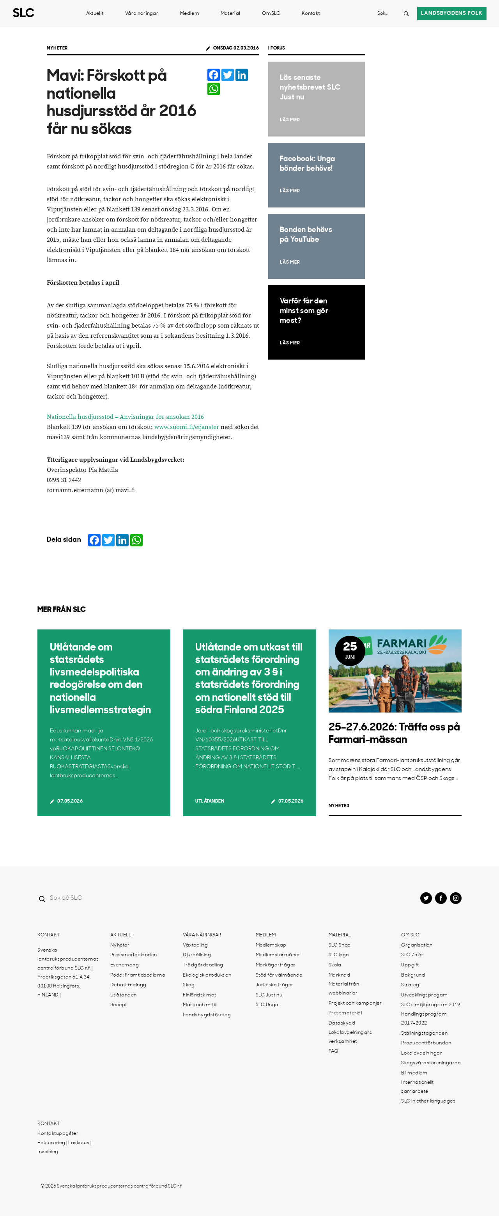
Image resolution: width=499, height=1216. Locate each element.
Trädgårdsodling (203, 965)
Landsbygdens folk (452, 13)
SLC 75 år (412, 955)
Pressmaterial (345, 1013)
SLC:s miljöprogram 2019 (430, 1005)
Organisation (416, 945)
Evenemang (124, 965)
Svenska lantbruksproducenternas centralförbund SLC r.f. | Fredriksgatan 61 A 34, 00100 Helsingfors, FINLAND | (68, 973)
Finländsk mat (199, 995)
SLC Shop (340, 945)
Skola (335, 965)
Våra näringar (141, 13)
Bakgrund (413, 975)
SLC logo (339, 955)
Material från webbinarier (344, 989)
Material (230, 13)
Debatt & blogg (128, 985)
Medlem (189, 13)
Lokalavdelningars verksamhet (350, 1037)
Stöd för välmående (279, 975)
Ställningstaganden (424, 1033)
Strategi (410, 985)
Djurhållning (197, 955)
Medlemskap (271, 945)
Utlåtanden (209, 801)
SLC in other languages (428, 1101)
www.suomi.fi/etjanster (186, 427)
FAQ (333, 1051)
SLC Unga (267, 1005)
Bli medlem (414, 1073)
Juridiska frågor (275, 985)
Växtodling (195, 945)
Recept (118, 1005)
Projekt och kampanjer (355, 1003)
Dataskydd (342, 1023)
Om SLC (271, 13)
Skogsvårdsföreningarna (431, 1063)
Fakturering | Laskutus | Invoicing (64, 1147)
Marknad (339, 975)
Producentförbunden (426, 1043)
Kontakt (311, 13)
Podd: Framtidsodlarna (138, 975)
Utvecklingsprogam (424, 995)
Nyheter (57, 48)
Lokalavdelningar (421, 1053)
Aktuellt (94, 13)
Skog (189, 985)
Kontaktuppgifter (57, 1133)
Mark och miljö (199, 1005)
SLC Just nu (269, 995)
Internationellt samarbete (417, 1087)
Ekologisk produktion (207, 975)
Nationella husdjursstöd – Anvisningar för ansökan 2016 (125, 417)
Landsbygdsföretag (207, 1015)
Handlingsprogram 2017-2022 (424, 1019)
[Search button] (406, 14)
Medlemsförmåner (278, 955)
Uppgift (410, 965)
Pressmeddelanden (133, 955)
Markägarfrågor (276, 965)
